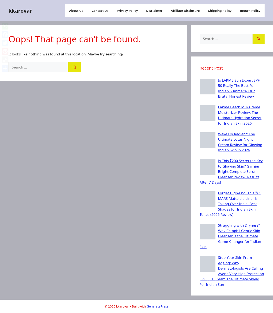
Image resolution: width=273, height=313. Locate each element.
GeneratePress (157, 306)
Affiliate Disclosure (185, 10)
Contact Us (100, 10)
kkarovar (20, 10)
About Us (76, 10)
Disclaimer (154, 10)
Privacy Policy (127, 10)
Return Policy (250, 10)
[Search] (74, 67)
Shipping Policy (220, 10)
